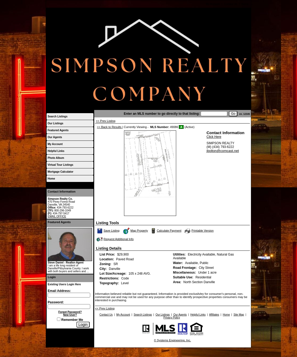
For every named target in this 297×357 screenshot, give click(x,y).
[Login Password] (69, 306)
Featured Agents (58, 130)
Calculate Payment (165, 231)
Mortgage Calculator (60, 171)
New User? (70, 314)
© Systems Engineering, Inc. (172, 340)
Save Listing (108, 231)
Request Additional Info (115, 239)
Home (245, 4)
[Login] (83, 325)
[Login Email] (69, 295)
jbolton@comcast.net (223, 151)
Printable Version (199, 231)
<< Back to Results (109, 127)
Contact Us (230, 4)
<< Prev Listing (105, 120)
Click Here (214, 137)
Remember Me (70, 320)
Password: (56, 302)
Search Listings (57, 116)
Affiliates (214, 314)
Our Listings (55, 123)
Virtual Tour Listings (60, 164)
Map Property (135, 231)
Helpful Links (56, 151)
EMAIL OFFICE (57, 216)
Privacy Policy (171, 317)
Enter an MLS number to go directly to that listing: (162, 114)
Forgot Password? (70, 312)
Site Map (238, 314)
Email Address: (59, 291)
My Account (213, 4)
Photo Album (56, 157)
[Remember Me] (58, 319)
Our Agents (55, 137)
